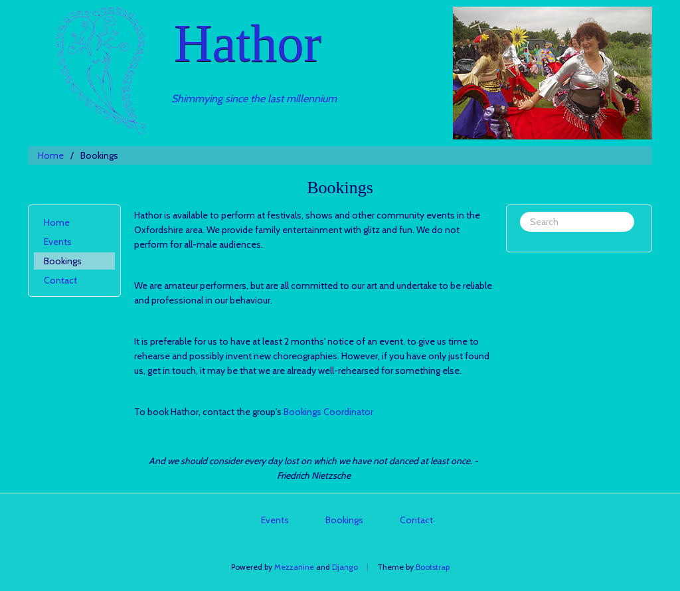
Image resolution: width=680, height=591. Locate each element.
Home (51, 155)
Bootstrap (433, 567)
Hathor (247, 43)
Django (345, 567)
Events (58, 242)
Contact (60, 280)
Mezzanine (294, 567)
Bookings (63, 261)
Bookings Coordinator (328, 412)
